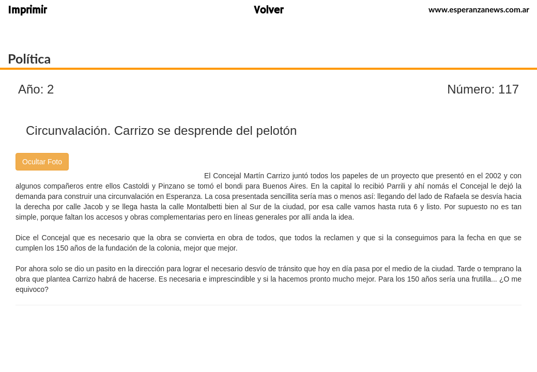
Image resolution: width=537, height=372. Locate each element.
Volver (268, 11)
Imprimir (27, 11)
